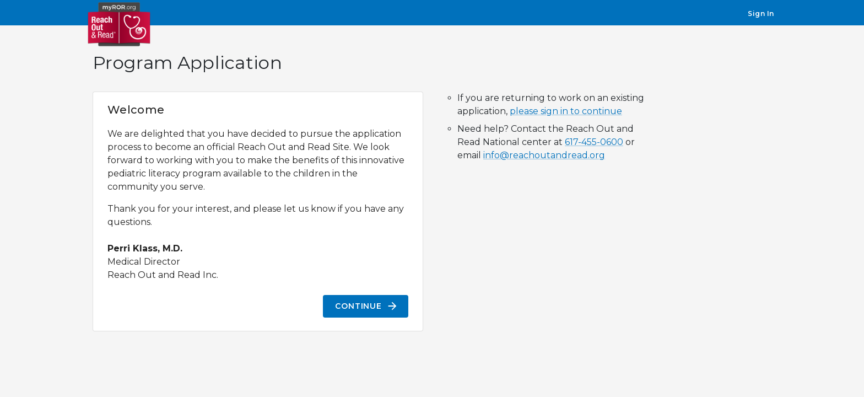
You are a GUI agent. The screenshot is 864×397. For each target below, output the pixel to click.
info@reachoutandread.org (544, 155)
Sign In (761, 13)
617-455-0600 (594, 142)
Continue (365, 306)
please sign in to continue (566, 111)
